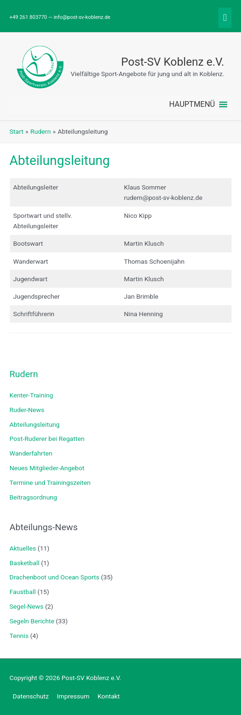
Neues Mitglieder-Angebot (46, 468)
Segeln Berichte (31, 621)
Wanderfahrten (31, 453)
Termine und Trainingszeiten (49, 482)
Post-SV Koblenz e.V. (172, 62)
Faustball (22, 591)
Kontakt (109, 696)
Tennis (18, 635)
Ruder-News (27, 409)
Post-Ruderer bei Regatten (47, 438)
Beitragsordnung (33, 497)
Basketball (24, 563)
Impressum (73, 696)
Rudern (23, 374)
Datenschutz (31, 696)
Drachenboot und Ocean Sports (54, 577)
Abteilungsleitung (34, 424)
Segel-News (26, 606)
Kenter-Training (31, 395)
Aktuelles (22, 548)
